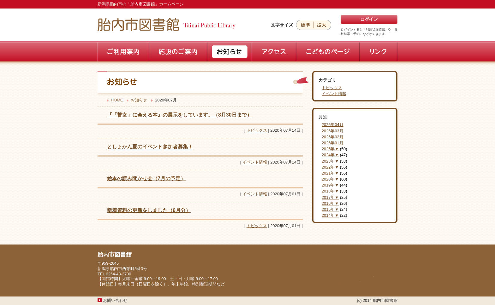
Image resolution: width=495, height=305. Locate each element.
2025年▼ (330, 149)
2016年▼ (330, 203)
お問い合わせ (115, 300)
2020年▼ (330, 179)
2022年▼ (330, 167)
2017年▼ (330, 197)
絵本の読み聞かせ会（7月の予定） (146, 178)
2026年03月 (332, 131)
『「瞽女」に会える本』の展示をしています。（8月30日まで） (179, 115)
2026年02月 (332, 137)
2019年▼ (330, 185)
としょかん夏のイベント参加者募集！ (150, 146)
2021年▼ (330, 173)
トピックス (257, 130)
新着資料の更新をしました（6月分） (149, 210)
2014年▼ (330, 215)
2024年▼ (330, 154)
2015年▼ (330, 209)
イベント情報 (254, 162)
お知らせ (139, 100)
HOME (117, 100)
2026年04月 (332, 124)
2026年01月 (332, 143)
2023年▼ (330, 161)
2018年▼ (330, 191)
